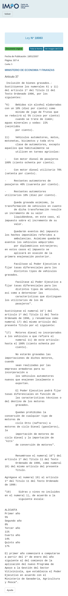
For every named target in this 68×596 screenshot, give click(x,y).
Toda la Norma (36, 49)
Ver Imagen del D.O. (53, 49)
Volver (7, 14)
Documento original (14, 49)
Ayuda (10, 590)
